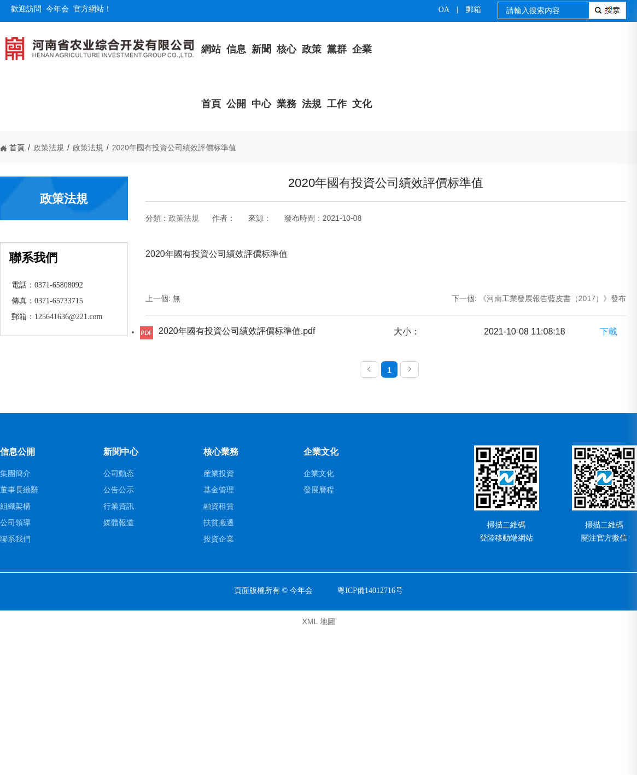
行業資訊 (118, 648)
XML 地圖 (318, 764)
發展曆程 (318, 632)
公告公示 (118, 632)
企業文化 (362, 76)
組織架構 (15, 648)
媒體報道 (118, 665)
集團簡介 (15, 616)
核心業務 (286, 76)
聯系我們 (15, 681)
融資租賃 (218, 648)
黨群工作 (337, 76)
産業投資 (218, 616)
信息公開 (236, 76)
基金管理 (218, 632)
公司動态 (118, 616)
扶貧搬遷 (218, 665)
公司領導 (15, 665)
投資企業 (218, 681)
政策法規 (312, 76)
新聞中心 (261, 76)
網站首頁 (211, 76)
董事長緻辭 (19, 632)
